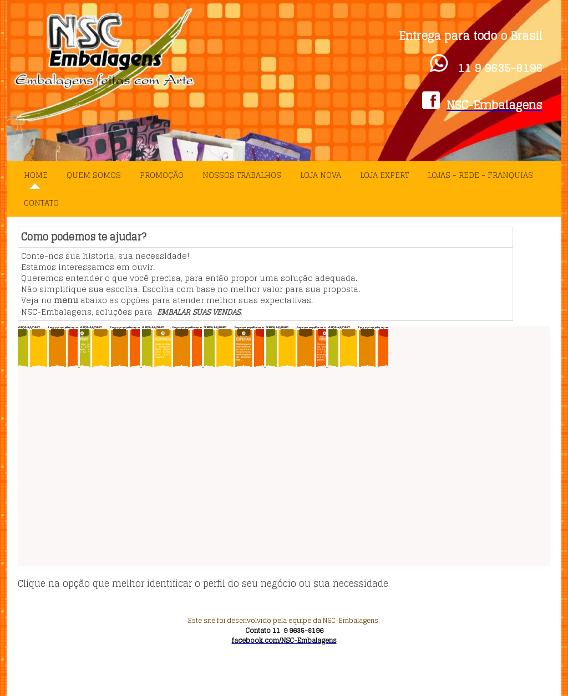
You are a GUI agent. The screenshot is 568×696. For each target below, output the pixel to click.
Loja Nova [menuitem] (320, 175)
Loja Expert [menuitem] (384, 175)
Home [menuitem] (36, 175)
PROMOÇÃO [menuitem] (162, 175)
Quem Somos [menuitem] (94, 175)
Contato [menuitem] (41, 202)
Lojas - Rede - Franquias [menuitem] (480, 175)
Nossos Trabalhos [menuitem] (241, 175)
